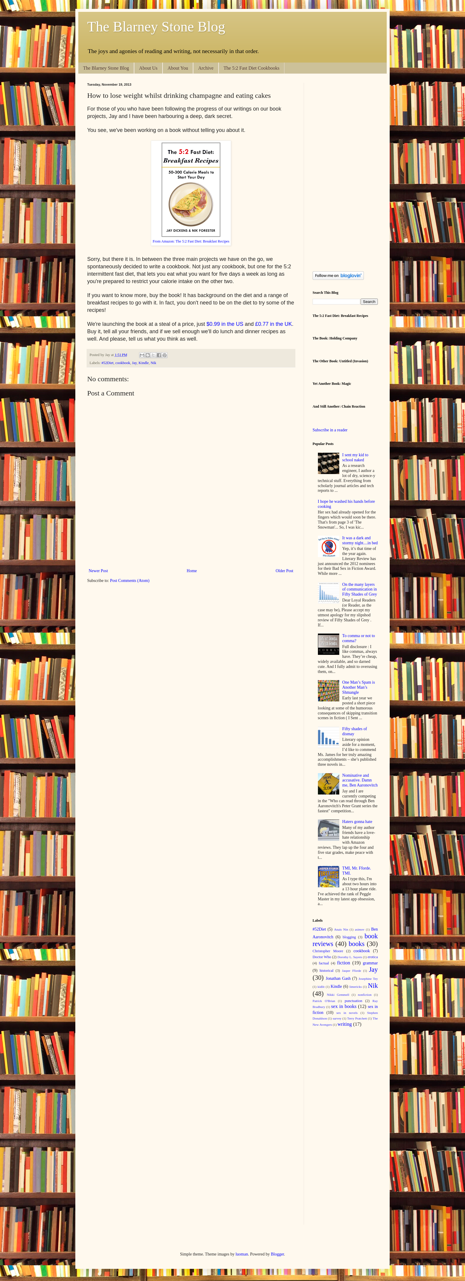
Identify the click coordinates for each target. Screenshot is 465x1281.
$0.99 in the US (224, 324)
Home (192, 571)
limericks (355, 986)
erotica (373, 957)
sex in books (344, 1006)
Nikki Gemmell (338, 994)
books (357, 943)
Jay (134, 363)
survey (337, 1018)
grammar (370, 963)
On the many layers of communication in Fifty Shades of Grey (359, 589)
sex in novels (347, 1012)
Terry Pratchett (357, 1018)
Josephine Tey (368, 978)
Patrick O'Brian (324, 1001)
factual (324, 963)
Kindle (143, 363)
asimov (359, 929)
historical (327, 971)
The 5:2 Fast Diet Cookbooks (251, 68)
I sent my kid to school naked (355, 457)
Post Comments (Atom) (129, 580)
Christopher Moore (328, 951)
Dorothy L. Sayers (349, 957)
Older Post (285, 571)
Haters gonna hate (357, 821)
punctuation (353, 1001)
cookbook (122, 363)
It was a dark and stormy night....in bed (360, 540)
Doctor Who (322, 957)
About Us (148, 68)
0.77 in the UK (275, 324)
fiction (343, 963)
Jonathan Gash (338, 978)
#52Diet (107, 363)
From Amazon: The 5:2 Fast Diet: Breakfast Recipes (191, 241)
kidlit (321, 986)
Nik (153, 363)
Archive (206, 68)
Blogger (277, 1254)
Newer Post (98, 571)
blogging (349, 937)
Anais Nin (341, 929)
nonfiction (365, 994)
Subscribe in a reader (330, 430)
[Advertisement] (195, 546)
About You (178, 68)
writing (344, 1024)
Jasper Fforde (351, 970)
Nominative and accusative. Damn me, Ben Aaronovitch (360, 780)
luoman (241, 1254)
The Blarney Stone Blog (156, 26)
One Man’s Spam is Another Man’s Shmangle (358, 687)
